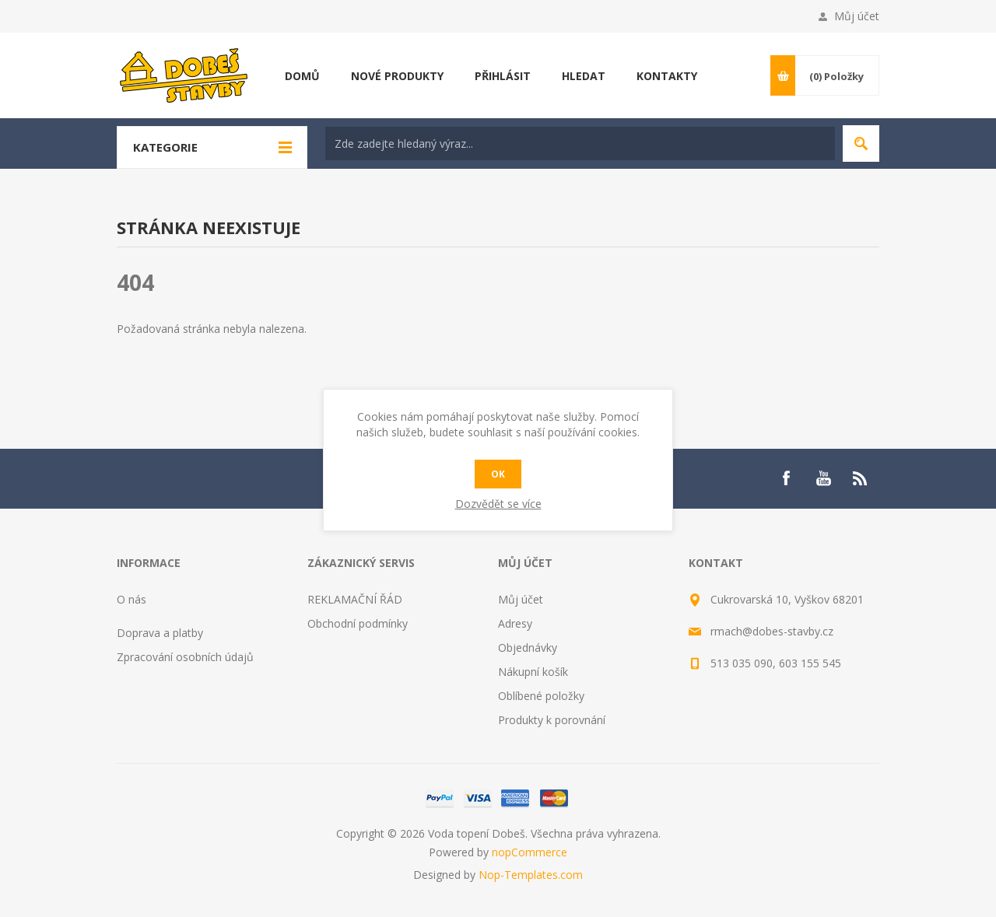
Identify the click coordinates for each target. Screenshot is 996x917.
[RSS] (860, 478)
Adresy (515, 623)
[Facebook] (785, 478)
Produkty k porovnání (551, 719)
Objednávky (527, 647)
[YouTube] (823, 478)
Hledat (861, 143)
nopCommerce (529, 852)
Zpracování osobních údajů (185, 656)
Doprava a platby (160, 632)
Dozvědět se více (498, 503)
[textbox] (580, 143)
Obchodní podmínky (357, 623)
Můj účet (856, 16)
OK (498, 474)
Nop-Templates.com (531, 874)
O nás (131, 599)
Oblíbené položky (541, 695)
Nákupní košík (533, 671)
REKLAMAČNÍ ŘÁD (354, 599)
